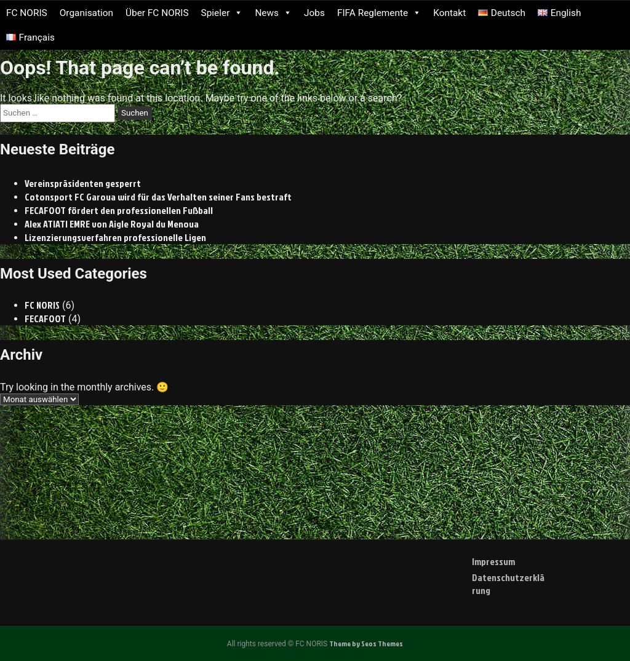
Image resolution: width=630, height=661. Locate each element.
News (273, 13)
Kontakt (449, 12)
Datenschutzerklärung (508, 584)
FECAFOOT (45, 318)
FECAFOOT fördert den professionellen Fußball (119, 210)
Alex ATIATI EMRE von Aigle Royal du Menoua (112, 224)
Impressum (493, 561)
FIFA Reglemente (379, 13)
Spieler (222, 13)
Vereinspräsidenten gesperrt (83, 183)
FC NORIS (26, 12)
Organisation (86, 12)
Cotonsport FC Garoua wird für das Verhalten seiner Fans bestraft (158, 197)
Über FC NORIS (157, 12)
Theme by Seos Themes (366, 643)
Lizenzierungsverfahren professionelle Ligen (115, 237)
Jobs (314, 12)
